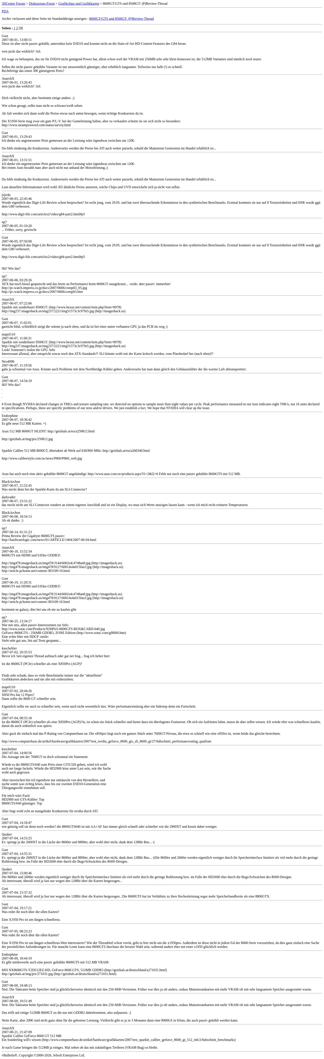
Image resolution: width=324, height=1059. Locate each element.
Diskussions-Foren (42, 3)
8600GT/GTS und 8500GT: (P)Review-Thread (121, 18)
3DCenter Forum (13, 3)
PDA (5, 11)
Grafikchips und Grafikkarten (78, 3)
